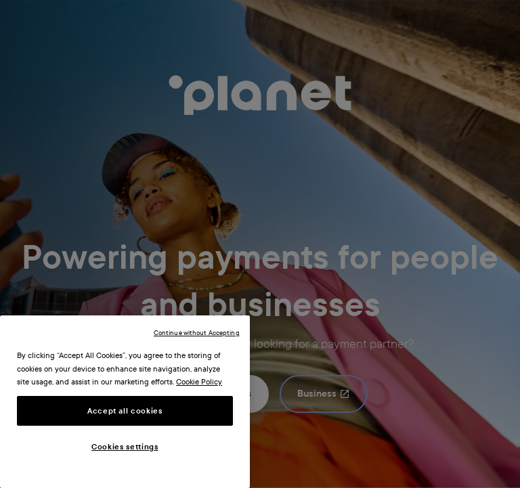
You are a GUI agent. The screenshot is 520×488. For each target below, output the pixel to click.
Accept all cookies (124, 410)
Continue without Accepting (197, 332)
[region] (125, 401)
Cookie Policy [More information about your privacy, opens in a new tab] (199, 381)
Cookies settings (124, 446)
